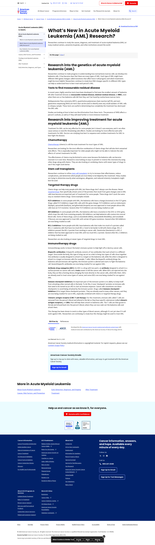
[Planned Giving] (45, 471)
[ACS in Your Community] (72, 447)
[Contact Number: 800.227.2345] (118, 464)
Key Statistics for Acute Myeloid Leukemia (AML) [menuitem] (29, 50)
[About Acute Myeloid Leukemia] (29, 389)
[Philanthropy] (45, 474)
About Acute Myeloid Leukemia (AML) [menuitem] (28, 35)
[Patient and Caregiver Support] (27, 515)
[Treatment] (55, 393)
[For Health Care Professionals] (27, 469)
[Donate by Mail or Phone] (48, 480)
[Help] (65, 3)
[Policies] (67, 478)
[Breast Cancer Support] (24, 503)
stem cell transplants (79, 173)
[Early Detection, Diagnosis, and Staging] (66, 389)
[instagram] (103, 456)
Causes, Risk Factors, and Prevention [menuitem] (29, 54)
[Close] (104, 536)
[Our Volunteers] (69, 481)
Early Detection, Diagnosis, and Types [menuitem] (29, 67)
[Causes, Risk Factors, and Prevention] (31, 393)
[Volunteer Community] (49, 513)
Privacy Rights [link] (60, 524)
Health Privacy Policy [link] (78, 524)
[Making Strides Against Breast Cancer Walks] (51, 445)
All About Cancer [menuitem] (43, 11)
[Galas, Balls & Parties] (47, 461)
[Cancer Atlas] (46, 497)
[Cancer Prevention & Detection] (27, 444)
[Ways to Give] (45, 464)
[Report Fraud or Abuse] (72, 456)
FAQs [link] (18, 524)
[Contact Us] (68, 444)
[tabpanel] (93, 330)
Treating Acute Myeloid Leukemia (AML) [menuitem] (28, 59)
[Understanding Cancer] (24, 447)
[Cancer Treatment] (23, 453)
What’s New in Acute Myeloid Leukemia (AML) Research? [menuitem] (31, 44)
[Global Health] (69, 475)
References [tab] (64, 321)
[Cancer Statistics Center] (50, 501)
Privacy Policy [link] (44, 524)
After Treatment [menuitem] (23, 64)
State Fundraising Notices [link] (130, 524)
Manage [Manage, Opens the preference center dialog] (97, 540)
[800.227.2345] (56, 3)
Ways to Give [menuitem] (74, 11)
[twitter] (100, 456)
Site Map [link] (30, 524)
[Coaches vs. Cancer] (47, 458)
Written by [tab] (53, 321)
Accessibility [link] (96, 524)
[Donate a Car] (45, 477)
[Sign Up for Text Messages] (112, 477)
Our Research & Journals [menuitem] (101, 11)
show (62, 55)
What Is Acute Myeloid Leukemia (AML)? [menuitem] (31, 40)
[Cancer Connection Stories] (26, 463)
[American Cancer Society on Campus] (51, 453)
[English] (23, 3)
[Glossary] (20, 466)
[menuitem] (23, 11)
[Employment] (69, 450)
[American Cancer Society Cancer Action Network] (75, 470)
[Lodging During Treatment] (25, 496)
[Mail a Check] (69, 485)
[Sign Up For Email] (77, 3)
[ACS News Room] (47, 504)
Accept (78, 540)
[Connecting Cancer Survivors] (26, 511)
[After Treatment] (91, 389)
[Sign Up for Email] (108, 469)
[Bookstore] (44, 494)
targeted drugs (53, 192)
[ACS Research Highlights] (25, 456)
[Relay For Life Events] (49, 449)
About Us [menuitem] (116, 11)
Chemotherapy (53, 144)
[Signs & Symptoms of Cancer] (26, 450)
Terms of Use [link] (111, 524)
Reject (88, 540)
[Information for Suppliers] (72, 453)
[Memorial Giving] (46, 468)
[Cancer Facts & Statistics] (25, 460)
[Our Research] (69, 466)
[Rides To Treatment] (23, 499)
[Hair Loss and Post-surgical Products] (28, 507)
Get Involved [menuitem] (86, 11)
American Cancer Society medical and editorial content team (100, 327)
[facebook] (107, 456)
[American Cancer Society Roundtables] (51, 508)
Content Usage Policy (56, 345)
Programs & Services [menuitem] (59, 11)
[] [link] (62, 55)
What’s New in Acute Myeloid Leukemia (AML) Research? (114, 19)
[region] (77, 539)
